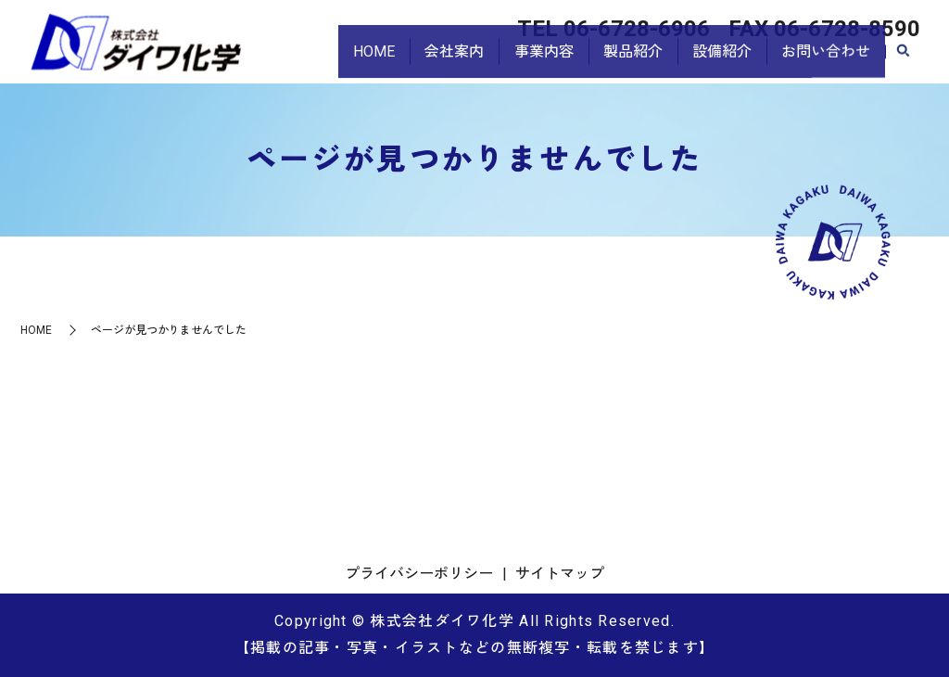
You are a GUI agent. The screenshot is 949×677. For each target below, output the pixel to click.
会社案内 (428, 61)
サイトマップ (559, 573)
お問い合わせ (822, 61)
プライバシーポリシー (419, 573)
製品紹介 (618, 61)
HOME (342, 61)
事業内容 (523, 61)
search (902, 62)
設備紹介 (712, 61)
